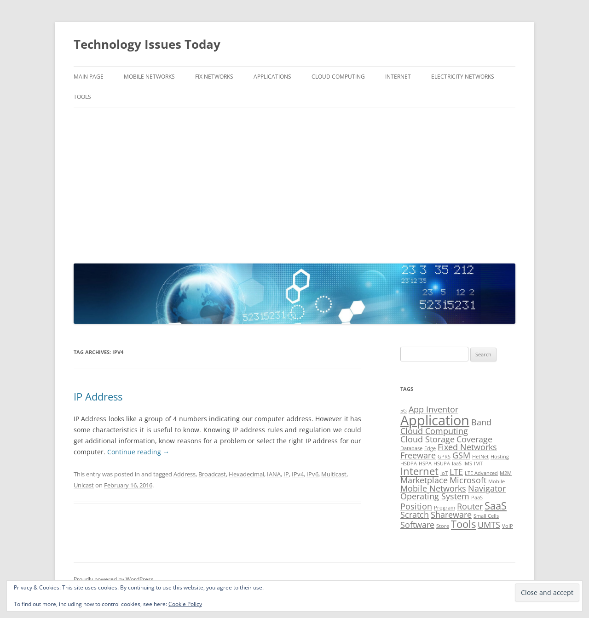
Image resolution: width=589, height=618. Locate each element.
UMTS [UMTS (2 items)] (489, 524)
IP (286, 474)
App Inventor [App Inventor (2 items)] (433, 409)
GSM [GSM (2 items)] (461, 455)
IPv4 (298, 474)
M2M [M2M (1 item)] (506, 473)
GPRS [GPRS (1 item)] (444, 456)
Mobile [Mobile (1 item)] (496, 481)
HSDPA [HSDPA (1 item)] (408, 463)
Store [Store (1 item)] (442, 526)
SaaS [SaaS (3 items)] (496, 505)
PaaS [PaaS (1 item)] (477, 497)
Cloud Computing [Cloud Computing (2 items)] (434, 430)
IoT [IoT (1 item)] (444, 473)
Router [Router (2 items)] (470, 506)
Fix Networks (214, 76)
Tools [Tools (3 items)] (463, 524)
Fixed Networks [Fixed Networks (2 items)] (467, 446)
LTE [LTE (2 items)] (456, 471)
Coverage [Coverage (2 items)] (474, 439)
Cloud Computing (338, 76)
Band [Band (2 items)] (481, 422)
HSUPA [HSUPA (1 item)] (441, 463)
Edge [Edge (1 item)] (430, 448)
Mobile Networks (149, 76)
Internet (398, 76)
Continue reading (138, 451)
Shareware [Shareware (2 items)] (451, 514)
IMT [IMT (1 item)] (478, 463)
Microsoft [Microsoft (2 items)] (468, 480)
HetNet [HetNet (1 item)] (480, 456)
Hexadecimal (246, 474)
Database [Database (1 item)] (411, 448)
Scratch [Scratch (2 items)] (414, 514)
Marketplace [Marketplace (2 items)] (424, 480)
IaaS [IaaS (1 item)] (457, 463)
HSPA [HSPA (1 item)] (425, 463)
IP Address (98, 396)
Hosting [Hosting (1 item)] (500, 456)
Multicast (333, 474)
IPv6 (312, 474)
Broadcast (212, 474)
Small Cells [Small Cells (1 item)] (486, 516)
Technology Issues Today (147, 44)
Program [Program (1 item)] (444, 507)
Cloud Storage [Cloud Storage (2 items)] (427, 439)
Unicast (84, 485)
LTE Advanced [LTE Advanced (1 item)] (481, 473)
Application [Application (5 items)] (434, 420)
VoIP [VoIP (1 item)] (507, 526)
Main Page (89, 76)
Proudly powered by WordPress (114, 579)
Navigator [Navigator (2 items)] (487, 488)
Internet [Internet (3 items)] (419, 471)
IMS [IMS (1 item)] (467, 463)
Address (184, 474)
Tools (82, 97)
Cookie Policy (185, 604)
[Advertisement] (294, 183)
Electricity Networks (462, 76)
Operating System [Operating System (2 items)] (434, 496)
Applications (272, 76)
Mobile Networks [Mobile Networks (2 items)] (433, 488)
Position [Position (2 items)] (416, 506)
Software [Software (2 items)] (417, 524)
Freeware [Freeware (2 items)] (418, 455)
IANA (274, 474)
